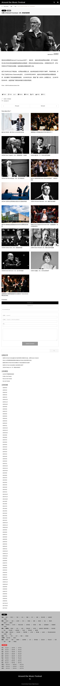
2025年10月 (5, 404)
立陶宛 (5, 619)
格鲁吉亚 (11, 632)
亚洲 (2, 636)
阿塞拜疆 (25, 632)
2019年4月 (5, 570)
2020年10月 (5, 527)
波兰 (17, 628)
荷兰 (23, 621)
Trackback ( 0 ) (30, 305)
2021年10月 (5, 499)
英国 (6, 617)
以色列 (43, 632)
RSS (30, 678)
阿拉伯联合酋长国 (51, 632)
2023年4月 (5, 456)
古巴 (30, 639)
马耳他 (5, 626)
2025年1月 (5, 425)
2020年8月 (5, 532)
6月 (2, 657)
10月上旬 (7, 664)
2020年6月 (5, 537)
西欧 (2, 621)
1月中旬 (13, 647)
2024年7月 (5, 439)
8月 (2, 660)
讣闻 (9, 10)
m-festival (9, 98)
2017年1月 (5, 608)
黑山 (5, 630)
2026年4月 (5, 390)
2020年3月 (5, 544)
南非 (10, 634)
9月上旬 (7, 662)
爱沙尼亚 (43, 617)
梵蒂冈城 (7, 624)
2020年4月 (5, 541)
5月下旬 (19, 655)
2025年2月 (5, 423)
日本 (6, 636)
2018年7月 (5, 591)
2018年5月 (5, 596)
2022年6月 (5, 480)
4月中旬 (13, 653)
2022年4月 (5, 484)
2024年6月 (5, 442)
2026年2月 (5, 394)
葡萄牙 (11, 622)
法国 (12, 621)
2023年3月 (5, 458)
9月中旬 (13, 662)
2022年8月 (5, 475)
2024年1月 (5, 454)
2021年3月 (5, 515)
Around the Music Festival (30, 676)
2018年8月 (5, 589)
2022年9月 (5, 473)
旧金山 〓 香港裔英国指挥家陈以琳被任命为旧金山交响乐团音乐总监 (17, 360)
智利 (5, 641)
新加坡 (27, 636)
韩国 (21, 636)
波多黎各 (24, 639)
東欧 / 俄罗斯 (5, 628)
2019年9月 (5, 558)
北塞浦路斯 (46, 624)
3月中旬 (13, 651)
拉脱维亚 (50, 617)
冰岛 (22, 617)
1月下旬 (19, 647)
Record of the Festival (7, 378)
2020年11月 (5, 525)
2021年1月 (5, 520)
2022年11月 (5, 468)
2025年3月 (5, 420)
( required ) (6, 315)
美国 (12, 639)
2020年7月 (5, 534)
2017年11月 (5, 603)
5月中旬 (13, 655)
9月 (2, 662)
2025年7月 (5, 411)
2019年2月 (5, 574)
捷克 (22, 628)
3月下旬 (19, 651)
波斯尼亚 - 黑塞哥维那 (43, 628)
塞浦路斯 (53, 624)
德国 (4, 10)
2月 (2, 649)
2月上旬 (7, 649)
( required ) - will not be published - (11, 319)
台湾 (16, 636)
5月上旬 (7, 655)
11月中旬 (14, 666)
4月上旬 (7, 653)
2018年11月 (5, 581)
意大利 (13, 624)
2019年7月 (5, 563)
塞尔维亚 (53, 628)
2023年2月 (5, 461)
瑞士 (45, 621)
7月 (2, 658)
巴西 (55, 639)
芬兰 (32, 617)
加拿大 (7, 639)
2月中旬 (13, 649)
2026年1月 (5, 397)
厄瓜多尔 (43, 639)
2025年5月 (5, 416)
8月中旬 (13, 660)
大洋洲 (3, 637)
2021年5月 (5, 510)
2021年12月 (5, 494)
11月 (3, 666)
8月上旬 (7, 660)
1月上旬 (7, 647)
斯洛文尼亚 (20, 624)
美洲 (2, 639)
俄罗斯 (36, 630)
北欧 (2, 617)
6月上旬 (7, 657)
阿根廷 (15, 641)
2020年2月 (5, 546)
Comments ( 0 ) (30, 302)
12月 (3, 668)
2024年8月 (5, 437)
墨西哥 (17, 639)
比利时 (17, 621)
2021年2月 (5, 518)
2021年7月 (5, 506)
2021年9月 (5, 501)
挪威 (27, 617)
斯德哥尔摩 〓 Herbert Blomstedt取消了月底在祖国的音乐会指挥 (16, 362)
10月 (3, 664)
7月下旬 (19, 658)
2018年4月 (5, 598)
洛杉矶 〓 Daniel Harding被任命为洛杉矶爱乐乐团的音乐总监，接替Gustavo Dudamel (21, 358)
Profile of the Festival (7, 376)
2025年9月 (5, 406)
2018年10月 (5, 584)
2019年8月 (5, 560)
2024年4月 (5, 446)
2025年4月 (5, 418)
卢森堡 (28, 621)
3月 (2, 651)
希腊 (40, 624)
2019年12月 (5, 551)
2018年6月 (5, 593)
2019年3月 (5, 572)
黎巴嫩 (37, 632)
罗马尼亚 (10, 630)
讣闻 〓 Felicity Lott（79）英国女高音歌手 (11, 367)
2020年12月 (5, 522)
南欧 (2, 624)
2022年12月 (5, 465)
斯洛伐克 (28, 628)
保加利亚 (17, 630)
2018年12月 (5, 579)
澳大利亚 (8, 637)
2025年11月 (5, 402)
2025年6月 (5, 413)
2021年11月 (5, 496)
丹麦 (17, 617)
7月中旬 (13, 658)
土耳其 (31, 632)
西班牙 (5, 622)
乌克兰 (23, 630)
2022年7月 (5, 477)
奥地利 (39, 621)
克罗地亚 (28, 624)
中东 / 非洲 (4, 632)
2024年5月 (5, 444)
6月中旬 (13, 657)
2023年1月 (5, 463)
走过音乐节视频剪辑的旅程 (8, 374)
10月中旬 (14, 664)
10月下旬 (21, 664)
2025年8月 (5, 409)
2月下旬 (19, 649)
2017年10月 (5, 605)
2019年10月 (5, 555)
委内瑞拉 (36, 639)
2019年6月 (5, 565)
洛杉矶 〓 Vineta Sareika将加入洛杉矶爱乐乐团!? (13, 365)
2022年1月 (5, 491)
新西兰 (14, 637)
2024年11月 (5, 430)
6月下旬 (19, 657)
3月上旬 (7, 651)
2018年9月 (5, 586)
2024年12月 (5, 428)
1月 (2, 647)
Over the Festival (6, 381)
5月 (2, 655)
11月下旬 (21, 666)
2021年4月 (5, 513)
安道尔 (7, 621)
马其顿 (34, 624)
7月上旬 (7, 658)
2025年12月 (5, 399)
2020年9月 (5, 529)
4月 (2, 653)
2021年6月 (5, 508)
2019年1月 (5, 577)
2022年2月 (5, 489)
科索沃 (12, 628)
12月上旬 (7, 668)
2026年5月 (5, 387)
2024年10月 (5, 432)
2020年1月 (5, 548)
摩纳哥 (50, 621)
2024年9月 (5, 435)
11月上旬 (7, 666)
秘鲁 (9, 641)
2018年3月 (5, 600)
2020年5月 (5, 539)
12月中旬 (14, 668)
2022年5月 (5, 482)
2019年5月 (5, 567)
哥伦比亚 (50, 639)
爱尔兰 (12, 617)
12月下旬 (21, 668)
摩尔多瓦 (30, 630)
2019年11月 (5, 553)
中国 (11, 636)
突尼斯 (5, 634)
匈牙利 (34, 628)
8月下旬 (19, 660)
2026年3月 (5, 392)
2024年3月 (5, 449)
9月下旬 (19, 662)
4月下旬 (19, 653)
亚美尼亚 (18, 632)
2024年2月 (5, 451)
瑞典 (37, 617)
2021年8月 (5, 503)
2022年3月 (5, 487)
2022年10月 (5, 470)
